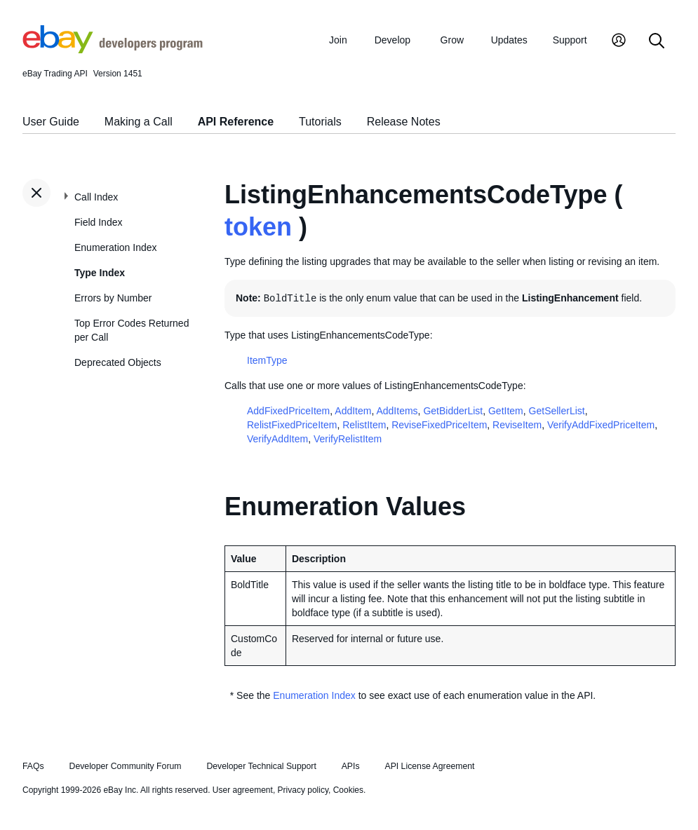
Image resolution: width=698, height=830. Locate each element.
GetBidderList (453, 410)
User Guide (50, 122)
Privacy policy (303, 790)
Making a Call (139, 122)
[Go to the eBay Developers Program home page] (112, 49)
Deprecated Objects (117, 362)
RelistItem (364, 424)
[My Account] (618, 41)
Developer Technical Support (261, 766)
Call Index (96, 197)
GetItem (505, 410)
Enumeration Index (115, 247)
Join (338, 40)
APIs (351, 766)
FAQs (33, 766)
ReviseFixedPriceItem (439, 424)
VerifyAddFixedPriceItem (601, 424)
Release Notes (404, 122)
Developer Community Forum (125, 766)
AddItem (353, 410)
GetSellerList (557, 410)
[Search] (656, 41)
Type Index (99, 272)
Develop (392, 40)
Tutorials (320, 122)
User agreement (243, 790)
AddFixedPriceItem (288, 410)
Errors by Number (113, 298)
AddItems (396, 410)
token (258, 226)
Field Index (98, 222)
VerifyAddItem (277, 438)
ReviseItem (517, 424)
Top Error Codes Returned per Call (131, 330)
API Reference (236, 122)
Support (570, 40)
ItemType (267, 360)
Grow (452, 40)
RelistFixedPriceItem (292, 424)
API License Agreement (429, 766)
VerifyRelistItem (348, 438)
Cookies (348, 790)
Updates (509, 40)
